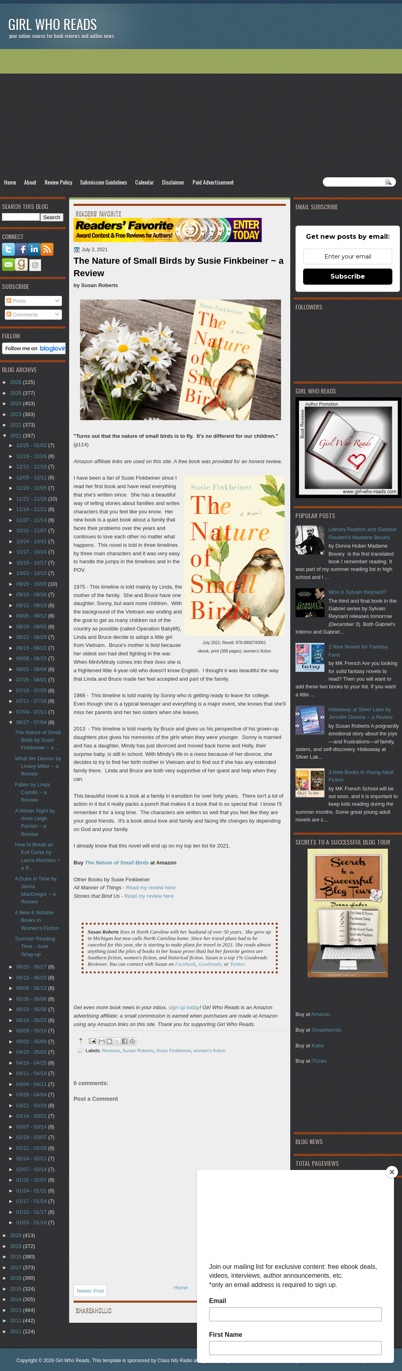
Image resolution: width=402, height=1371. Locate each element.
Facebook (185, 964)
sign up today (183, 1007)
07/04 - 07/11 (32, 712)
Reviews (111, 1050)
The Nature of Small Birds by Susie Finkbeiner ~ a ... (38, 740)
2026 (16, 382)
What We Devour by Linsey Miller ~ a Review (38, 766)
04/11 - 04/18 (32, 1073)
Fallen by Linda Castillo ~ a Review (32, 792)
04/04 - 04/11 (32, 1084)
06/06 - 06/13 (32, 988)
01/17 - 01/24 (32, 1201)
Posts (16, 301)
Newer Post (90, 1291)
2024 (16, 403)
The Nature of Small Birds (117, 863)
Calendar (144, 182)
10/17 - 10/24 (32, 552)
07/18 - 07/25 (32, 691)
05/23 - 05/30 (32, 1009)
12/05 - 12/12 (32, 477)
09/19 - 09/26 (32, 594)
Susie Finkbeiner (173, 1050)
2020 (16, 1235)
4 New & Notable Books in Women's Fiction (37, 920)
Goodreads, (210, 964)
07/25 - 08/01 (32, 680)
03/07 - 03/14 (32, 1127)
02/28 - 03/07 (32, 1137)
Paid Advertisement (213, 182)
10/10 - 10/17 (32, 563)
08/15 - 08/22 (32, 648)
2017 (16, 1267)
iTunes (319, 1061)
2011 (16, 1331)
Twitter (237, 964)
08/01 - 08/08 (32, 669)
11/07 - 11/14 (32, 520)
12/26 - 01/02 (32, 445)
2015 (16, 1289)
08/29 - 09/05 (32, 627)
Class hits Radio (175, 1360)
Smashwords (326, 1030)
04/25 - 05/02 (32, 1052)
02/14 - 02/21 (32, 1158)
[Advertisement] (201, 113)
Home (10, 182)
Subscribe (347, 276)
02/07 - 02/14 (32, 1169)
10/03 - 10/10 (32, 573)
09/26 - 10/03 (32, 584)
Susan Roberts (138, 1050)
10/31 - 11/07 (32, 530)
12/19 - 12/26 (32, 456)
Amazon (320, 1014)
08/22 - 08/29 (32, 637)
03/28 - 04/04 (32, 1095)
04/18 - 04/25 (32, 1063)
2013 (16, 1310)
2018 (16, 1257)
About (30, 182)
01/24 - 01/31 (32, 1191)
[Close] (392, 1172)
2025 (16, 393)
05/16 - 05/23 (32, 1020)
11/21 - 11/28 (32, 499)
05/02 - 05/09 (32, 1042)
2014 (16, 1299)
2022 (16, 425)
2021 (16, 436)
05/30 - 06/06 (32, 999)
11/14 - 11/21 (32, 509)
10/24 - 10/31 (32, 541)
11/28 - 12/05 (32, 488)
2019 (16, 1246)
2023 (16, 414)
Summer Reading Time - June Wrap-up (35, 946)
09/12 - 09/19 (32, 605)
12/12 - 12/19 (32, 467)
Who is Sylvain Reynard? (357, 592)
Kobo (318, 1046)
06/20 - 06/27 (32, 967)
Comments (22, 315)
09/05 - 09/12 (32, 616)
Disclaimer (173, 182)
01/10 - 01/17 (32, 1212)
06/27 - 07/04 (32, 722)
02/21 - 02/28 (32, 1148)
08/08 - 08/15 (32, 658)
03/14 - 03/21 (32, 1116)
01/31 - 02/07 (32, 1180)
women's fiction (209, 1050)
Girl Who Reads (52, 24)
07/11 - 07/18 (32, 701)
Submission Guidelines (103, 182)
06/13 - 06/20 (32, 978)
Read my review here (151, 888)
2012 (16, 1321)
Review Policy (58, 182)
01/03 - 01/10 (32, 1222)
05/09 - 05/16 (32, 1031)
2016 (16, 1278)
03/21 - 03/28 (32, 1105)
